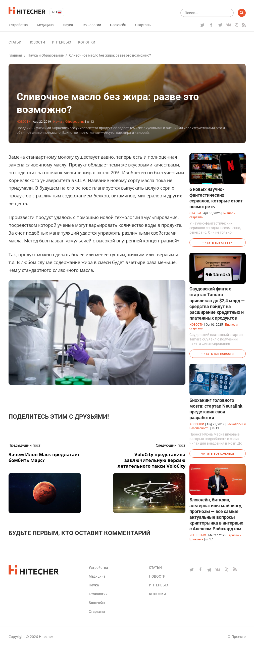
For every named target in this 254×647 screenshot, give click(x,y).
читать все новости (217, 354)
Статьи (15, 42)
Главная (15, 55)
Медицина (45, 25)
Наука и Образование (46, 55)
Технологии (91, 25)
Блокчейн (118, 25)
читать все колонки (217, 453)
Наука (68, 25)
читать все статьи (217, 242)
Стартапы (143, 25)
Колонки (86, 42)
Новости (36, 42)
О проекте (237, 636)
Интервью (61, 42)
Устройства (18, 25)
